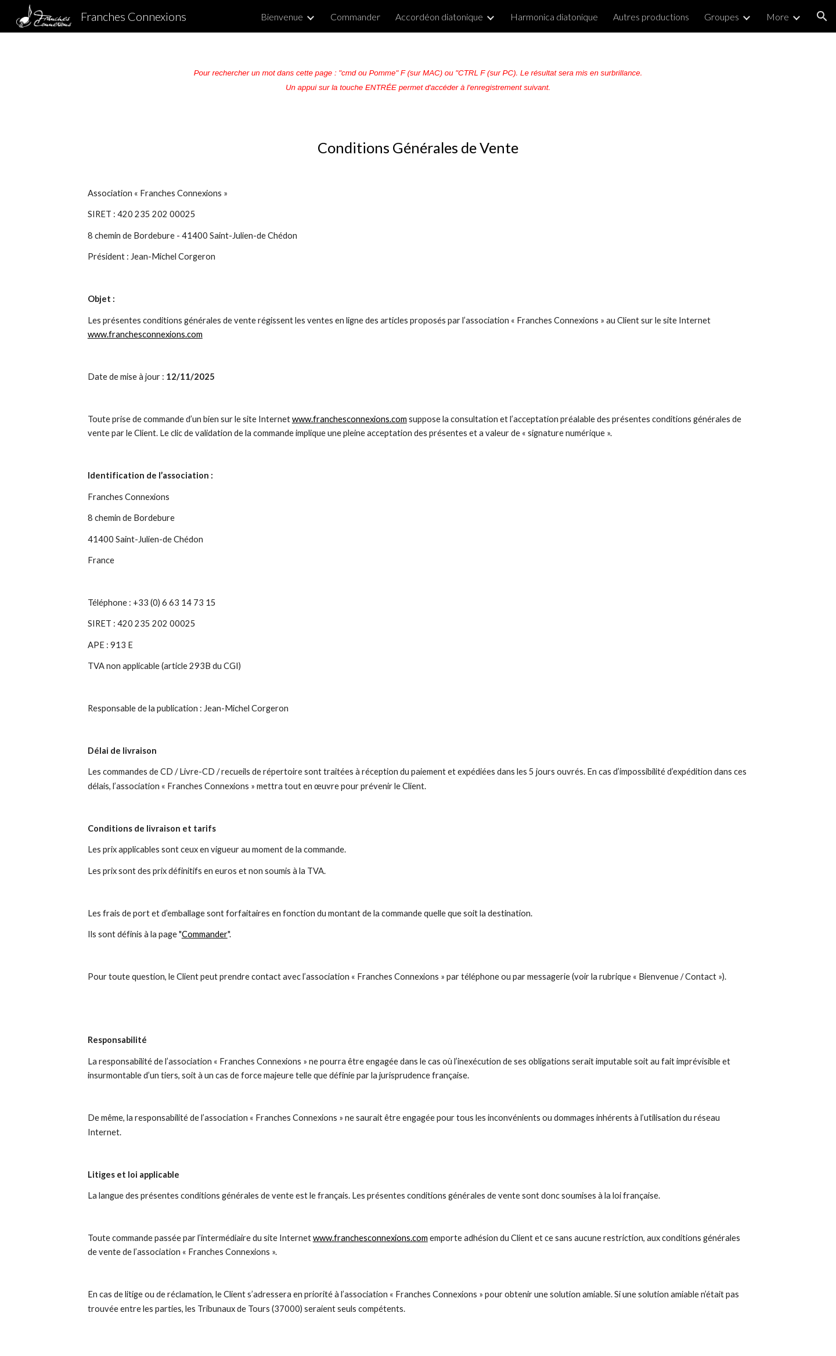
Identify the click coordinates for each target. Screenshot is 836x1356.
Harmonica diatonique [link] (554, 16)
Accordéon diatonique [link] (439, 16)
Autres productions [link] (651, 16)
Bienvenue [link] (282, 16)
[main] (418, 75)
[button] (822, 16)
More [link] (777, 16)
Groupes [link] (721, 16)
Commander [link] (355, 16)
